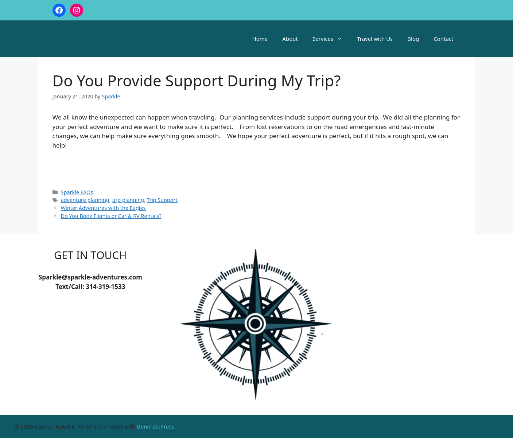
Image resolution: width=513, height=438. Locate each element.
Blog (413, 38)
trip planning (128, 199)
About (290, 38)
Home (260, 38)
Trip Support (162, 199)
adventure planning (85, 199)
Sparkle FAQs (77, 192)
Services (331, 39)
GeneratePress (155, 426)
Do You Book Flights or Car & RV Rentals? (111, 215)
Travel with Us (375, 38)
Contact (443, 38)
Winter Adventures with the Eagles (103, 207)
